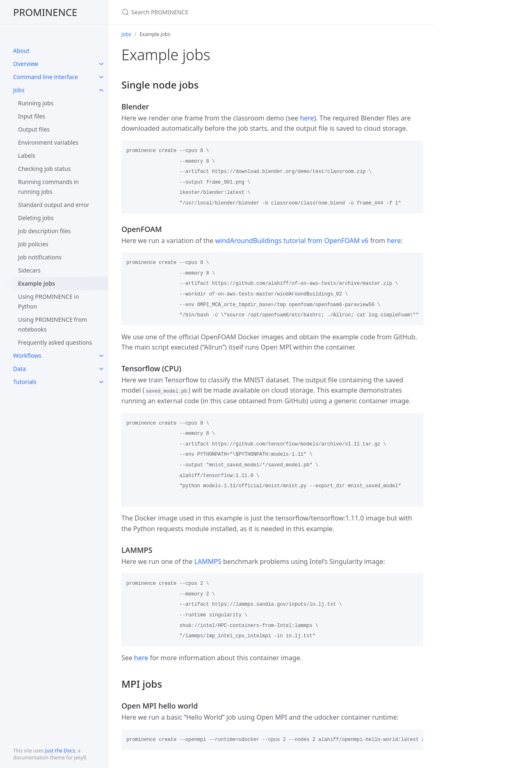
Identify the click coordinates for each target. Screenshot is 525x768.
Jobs (19, 90)
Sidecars (29, 270)
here (307, 118)
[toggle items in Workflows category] (101, 355)
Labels (26, 155)
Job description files (44, 231)
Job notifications (40, 257)
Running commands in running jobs (48, 186)
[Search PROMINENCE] (218, 12)
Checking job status (44, 169)
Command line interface (45, 77)
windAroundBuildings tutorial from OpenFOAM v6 (291, 240)
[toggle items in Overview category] (101, 63)
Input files (31, 116)
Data (19, 369)
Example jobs (36, 283)
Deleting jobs (36, 218)
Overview (25, 64)
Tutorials (25, 382)
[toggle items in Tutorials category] (101, 382)
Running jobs (36, 103)
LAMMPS (207, 561)
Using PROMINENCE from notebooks (52, 324)
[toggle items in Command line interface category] (101, 77)
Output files (34, 129)
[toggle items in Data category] (101, 368)
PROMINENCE (45, 12)
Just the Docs (60, 750)
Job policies (33, 244)
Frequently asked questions (55, 342)
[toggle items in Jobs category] (101, 90)
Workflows (27, 355)
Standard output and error (53, 205)
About (21, 51)
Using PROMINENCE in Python (48, 301)
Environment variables (48, 142)
